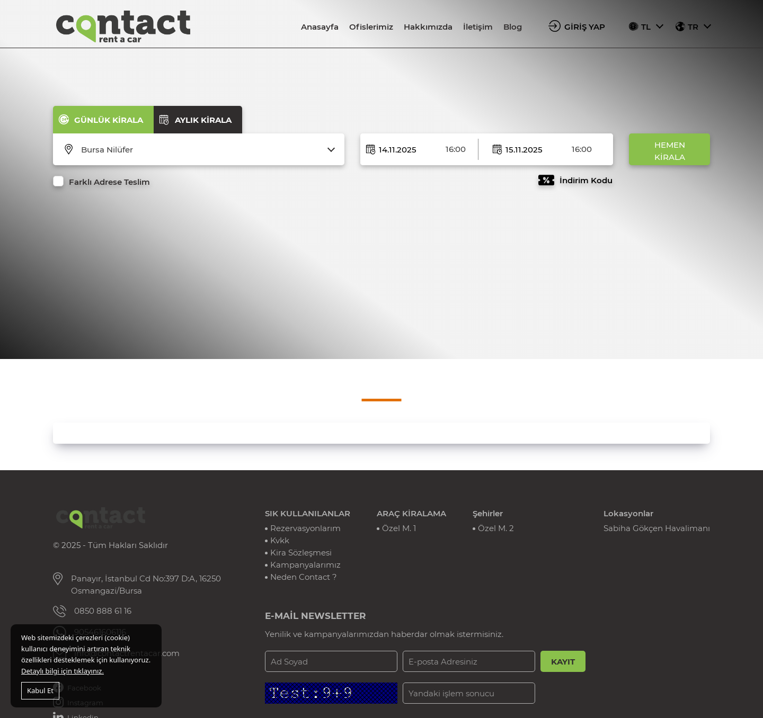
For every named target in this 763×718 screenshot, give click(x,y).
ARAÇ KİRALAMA (411, 513)
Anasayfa (320, 27)
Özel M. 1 (399, 528)
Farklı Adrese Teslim (109, 182)
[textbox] (205, 150)
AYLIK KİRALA (203, 120)
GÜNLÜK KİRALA (108, 120)
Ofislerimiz (371, 27)
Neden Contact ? (303, 577)
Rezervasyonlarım (305, 528)
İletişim (478, 27)
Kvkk (279, 540)
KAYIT (563, 662)
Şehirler (488, 513)
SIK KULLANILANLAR (307, 513)
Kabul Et (40, 690)
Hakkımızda (428, 27)
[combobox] (205, 150)
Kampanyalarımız (305, 565)
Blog (512, 27)
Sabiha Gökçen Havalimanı (657, 528)
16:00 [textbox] (456, 149)
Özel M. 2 (496, 528)
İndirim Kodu (586, 180)
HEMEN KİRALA (669, 151)
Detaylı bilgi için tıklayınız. (62, 671)
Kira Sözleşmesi (301, 553)
